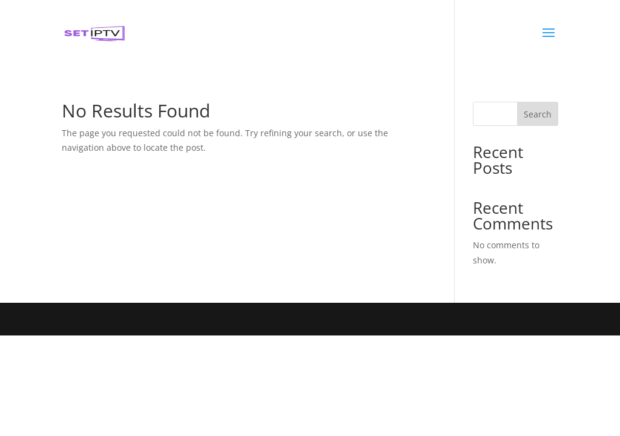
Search (538, 114)
